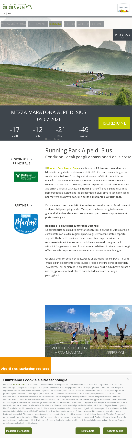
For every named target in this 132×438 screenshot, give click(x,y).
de (4, 13)
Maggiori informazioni (18, 431)
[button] (128, 379)
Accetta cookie (115, 431)
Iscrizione (114, 123)
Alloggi (63, 23)
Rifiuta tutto (87, 431)
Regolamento (34, 23)
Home (48, 139)
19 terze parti (19, 384)
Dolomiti (89, 23)
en (9, 13)
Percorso (122, 35)
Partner (76, 23)
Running (51, 23)
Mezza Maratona (12, 23)
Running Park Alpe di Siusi (63, 168)
